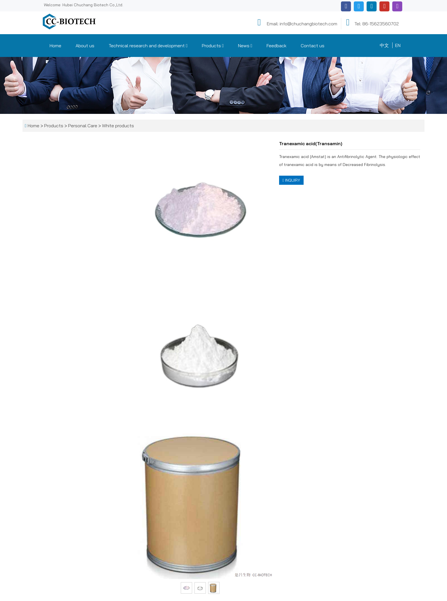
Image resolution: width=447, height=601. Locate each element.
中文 (384, 45)
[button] (187, 45)
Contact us (312, 45)
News (245, 45)
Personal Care (82, 125)
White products (117, 125)
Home (55, 45)
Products (213, 45)
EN (398, 45)
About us (85, 45)
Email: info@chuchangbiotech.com (296, 22)
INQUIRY (291, 180)
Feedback (277, 45)
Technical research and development (148, 45)
